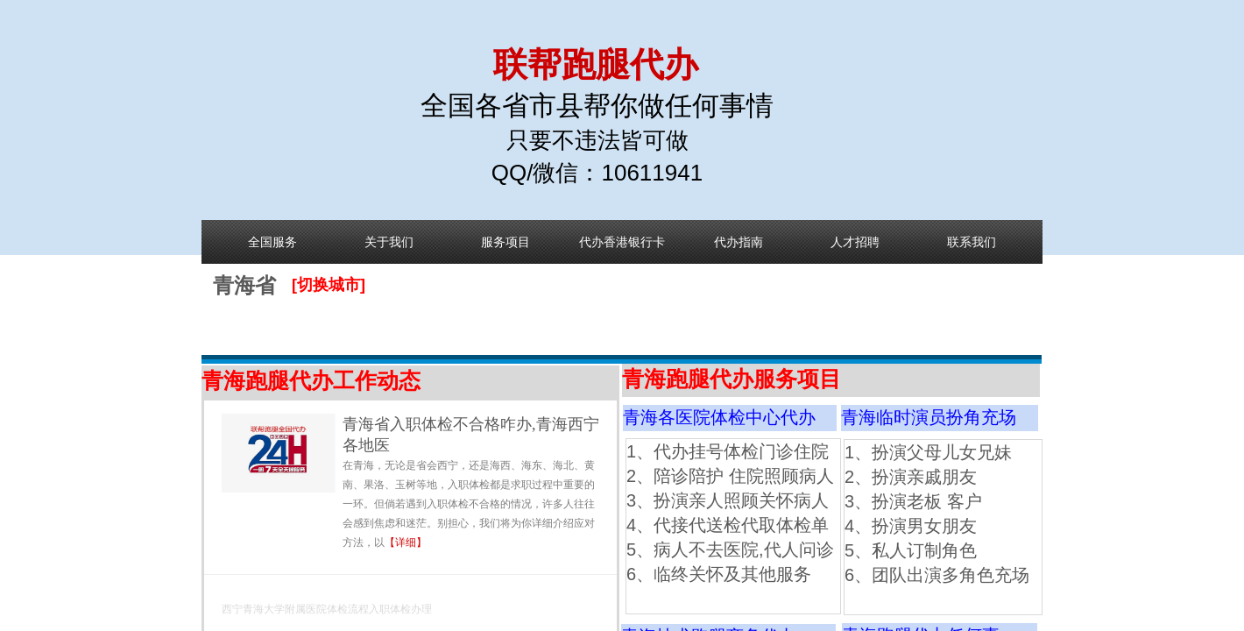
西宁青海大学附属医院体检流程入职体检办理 (327, 609)
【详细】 (406, 542)
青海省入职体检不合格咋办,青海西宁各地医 (471, 434)
